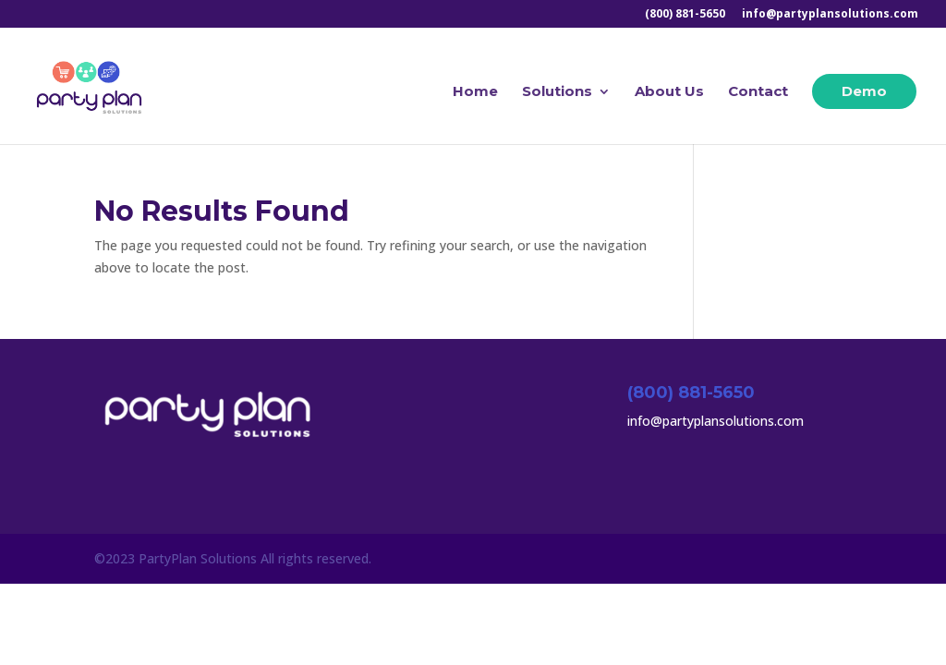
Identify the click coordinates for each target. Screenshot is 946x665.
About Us (669, 92)
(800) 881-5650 (685, 14)
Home (475, 92)
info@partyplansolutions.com (830, 14)
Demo (864, 91)
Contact (758, 92)
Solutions (557, 92)
